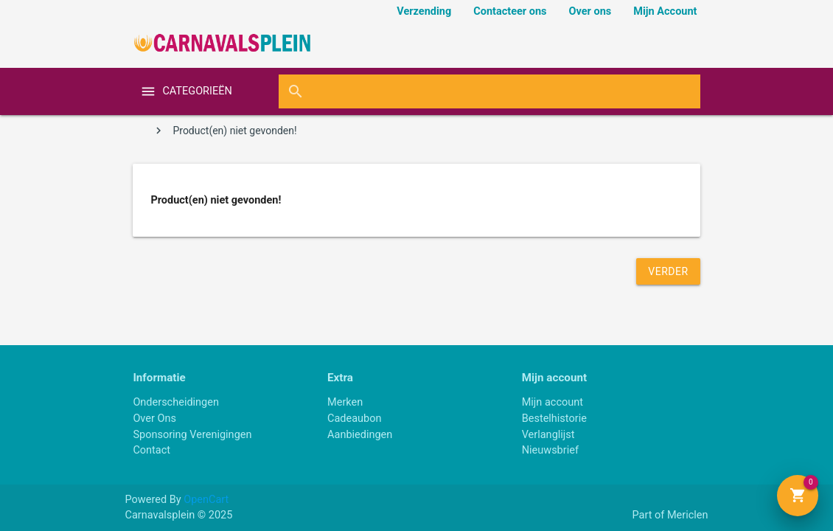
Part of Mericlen (670, 515)
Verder (668, 271)
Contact (151, 450)
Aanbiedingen (359, 434)
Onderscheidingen (176, 402)
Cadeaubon (354, 418)
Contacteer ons (509, 11)
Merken (345, 402)
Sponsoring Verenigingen (192, 434)
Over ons (590, 11)
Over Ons (154, 418)
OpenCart (206, 499)
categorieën (196, 91)
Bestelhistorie (554, 418)
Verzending (424, 11)
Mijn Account (665, 11)
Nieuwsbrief (550, 450)
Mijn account (552, 402)
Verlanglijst (548, 434)
